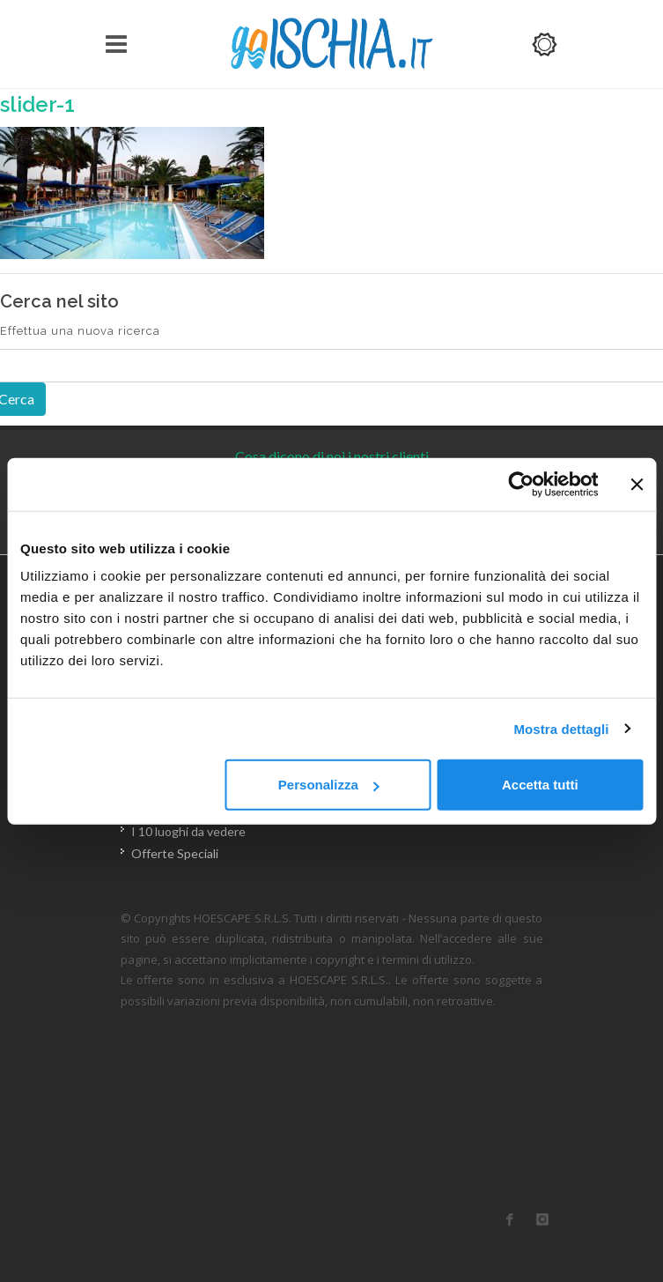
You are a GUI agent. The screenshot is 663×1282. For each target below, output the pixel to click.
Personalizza (328, 784)
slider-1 (37, 104)
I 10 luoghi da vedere (188, 831)
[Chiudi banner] (636, 484)
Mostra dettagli (560, 728)
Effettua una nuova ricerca (80, 330)
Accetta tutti (540, 784)
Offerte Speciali (174, 853)
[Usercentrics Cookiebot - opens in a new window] (521, 484)
